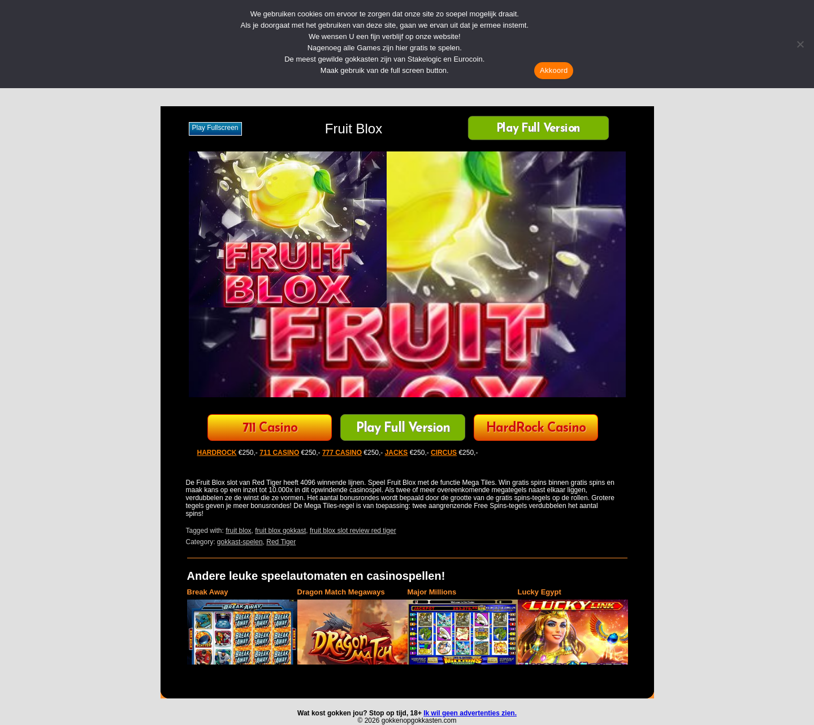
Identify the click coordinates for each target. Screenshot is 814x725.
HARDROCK (217, 453)
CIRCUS (444, 453)
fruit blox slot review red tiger (353, 531)
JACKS (396, 453)
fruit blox (238, 531)
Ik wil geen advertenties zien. (470, 713)
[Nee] (800, 44)
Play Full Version (538, 129)
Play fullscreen (215, 128)
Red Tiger (281, 542)
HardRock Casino (536, 428)
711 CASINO (279, 453)
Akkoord (554, 70)
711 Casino (270, 428)
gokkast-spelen (240, 542)
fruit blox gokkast (280, 531)
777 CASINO (342, 453)
